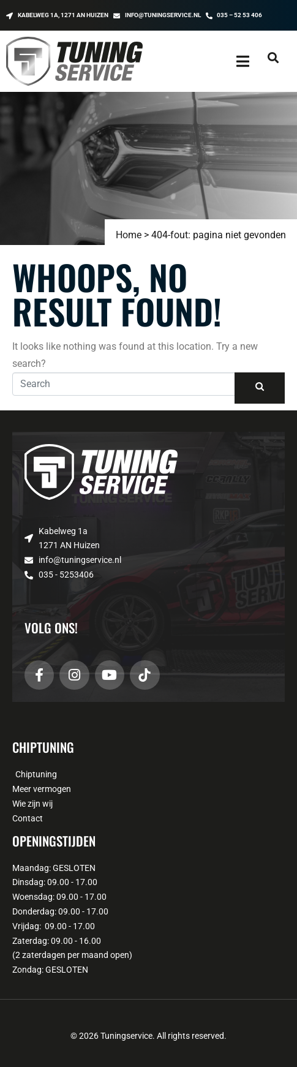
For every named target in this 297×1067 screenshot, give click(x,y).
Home (128, 235)
